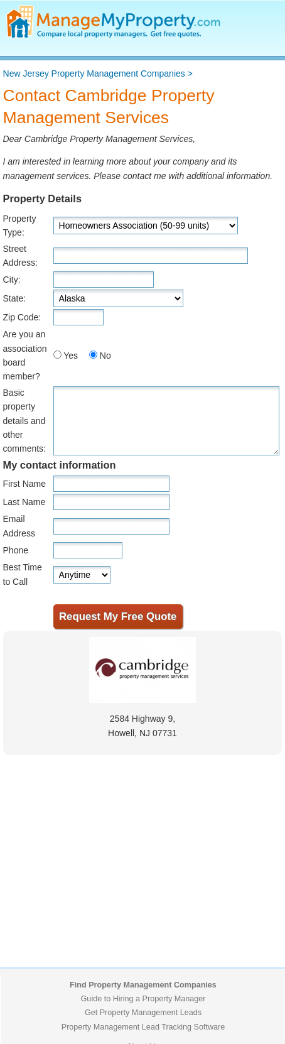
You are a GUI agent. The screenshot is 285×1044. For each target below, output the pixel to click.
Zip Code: (22, 317)
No (105, 356)
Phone (15, 550)
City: (12, 280)
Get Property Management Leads (143, 1012)
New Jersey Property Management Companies (94, 73)
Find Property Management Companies (143, 985)
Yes (70, 356)
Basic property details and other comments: (24, 421)
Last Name (24, 502)
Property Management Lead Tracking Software (143, 1027)
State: (14, 298)
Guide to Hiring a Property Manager (143, 998)
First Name (24, 484)
